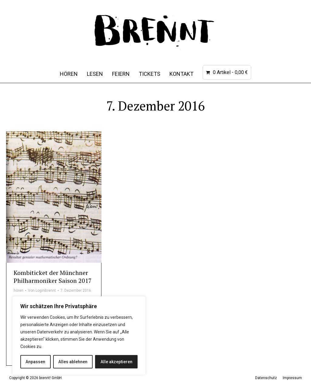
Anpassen (35, 361)
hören (18, 290)
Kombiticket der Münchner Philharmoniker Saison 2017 (53, 277)
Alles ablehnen (72, 361)
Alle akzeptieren (116, 361)
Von (42, 290)
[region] (79, 335)
